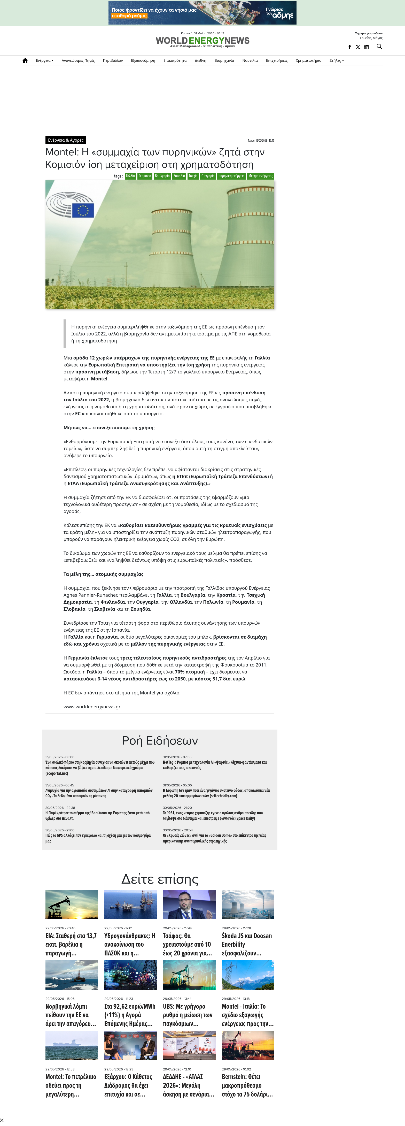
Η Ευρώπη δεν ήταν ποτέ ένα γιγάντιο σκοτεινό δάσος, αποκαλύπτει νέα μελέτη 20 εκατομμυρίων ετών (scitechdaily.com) (216, 793)
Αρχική (27, 60)
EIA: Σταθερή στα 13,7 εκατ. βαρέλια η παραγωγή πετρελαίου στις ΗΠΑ (71, 945)
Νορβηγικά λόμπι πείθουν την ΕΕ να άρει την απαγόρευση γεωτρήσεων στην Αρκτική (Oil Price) (71, 1016)
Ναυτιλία (250, 60)
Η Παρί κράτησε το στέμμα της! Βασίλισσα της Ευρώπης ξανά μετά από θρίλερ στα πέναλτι (97, 815)
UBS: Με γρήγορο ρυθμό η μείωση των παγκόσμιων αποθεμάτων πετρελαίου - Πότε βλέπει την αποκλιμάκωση (188, 1016)
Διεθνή (200, 60)
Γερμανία (145, 176)
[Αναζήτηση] (377, 46)
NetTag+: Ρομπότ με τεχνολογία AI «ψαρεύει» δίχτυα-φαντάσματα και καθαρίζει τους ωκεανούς (215, 765)
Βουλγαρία (162, 176)
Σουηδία (179, 176)
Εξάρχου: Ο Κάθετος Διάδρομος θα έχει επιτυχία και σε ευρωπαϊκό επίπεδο (128, 1086)
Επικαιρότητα (175, 60)
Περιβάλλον (113, 60)
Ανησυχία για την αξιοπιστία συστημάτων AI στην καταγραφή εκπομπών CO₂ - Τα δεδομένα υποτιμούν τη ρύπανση (99, 793)
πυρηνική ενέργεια (232, 176)
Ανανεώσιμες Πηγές (78, 60)
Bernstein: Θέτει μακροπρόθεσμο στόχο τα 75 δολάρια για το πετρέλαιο (246, 1086)
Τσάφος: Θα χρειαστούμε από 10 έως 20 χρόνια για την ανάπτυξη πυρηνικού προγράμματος (187, 945)
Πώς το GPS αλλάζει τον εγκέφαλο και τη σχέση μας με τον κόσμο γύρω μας (98, 838)
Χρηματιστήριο (308, 60)
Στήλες (335, 60)
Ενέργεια (43, 60)
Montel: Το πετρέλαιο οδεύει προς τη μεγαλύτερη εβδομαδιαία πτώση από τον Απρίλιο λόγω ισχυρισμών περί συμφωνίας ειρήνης (70, 1086)
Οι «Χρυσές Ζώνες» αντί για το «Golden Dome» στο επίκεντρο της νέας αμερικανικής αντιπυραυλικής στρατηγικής (214, 838)
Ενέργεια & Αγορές (65, 140)
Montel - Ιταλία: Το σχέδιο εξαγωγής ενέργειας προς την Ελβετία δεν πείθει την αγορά (245, 1016)
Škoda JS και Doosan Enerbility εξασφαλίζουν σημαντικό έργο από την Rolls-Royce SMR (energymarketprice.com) (248, 945)
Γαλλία (130, 176)
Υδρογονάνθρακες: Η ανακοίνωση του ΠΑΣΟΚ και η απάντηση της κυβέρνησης (129, 945)
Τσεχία (193, 176)
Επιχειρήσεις (277, 60)
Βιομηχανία (224, 60)
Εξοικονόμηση (143, 60)
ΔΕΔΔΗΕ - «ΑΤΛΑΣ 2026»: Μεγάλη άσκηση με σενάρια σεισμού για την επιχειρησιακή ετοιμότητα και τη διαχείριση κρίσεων (186, 1086)
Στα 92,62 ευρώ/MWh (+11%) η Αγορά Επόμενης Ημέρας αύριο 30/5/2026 (129, 1016)
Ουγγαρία (208, 176)
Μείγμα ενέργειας (260, 176)
